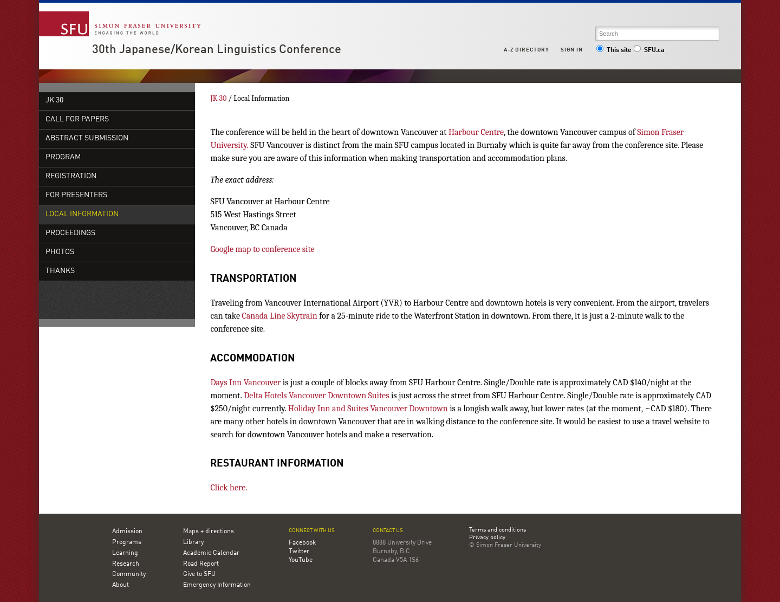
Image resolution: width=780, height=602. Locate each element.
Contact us (388, 530)
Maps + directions (208, 531)
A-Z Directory (526, 50)
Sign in (572, 50)
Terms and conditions (497, 530)
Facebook (302, 543)
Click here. (228, 488)
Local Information (82, 214)
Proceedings (70, 233)
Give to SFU (199, 574)
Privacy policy (487, 538)
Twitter (299, 551)
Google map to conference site (262, 249)
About (120, 585)
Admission (127, 531)
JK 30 (54, 100)
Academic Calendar (211, 553)
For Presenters (76, 195)
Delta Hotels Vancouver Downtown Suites (316, 395)
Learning (125, 553)
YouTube (301, 560)
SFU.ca (649, 50)
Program (63, 157)
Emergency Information (217, 585)
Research (125, 564)
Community (129, 574)
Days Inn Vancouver (245, 382)
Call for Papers (77, 119)
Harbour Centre (476, 132)
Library (193, 542)
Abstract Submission (87, 138)
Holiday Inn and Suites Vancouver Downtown (368, 408)
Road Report (201, 564)
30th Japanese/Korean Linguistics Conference (216, 50)
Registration (71, 176)
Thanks (60, 271)
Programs (126, 542)
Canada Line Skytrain (279, 316)
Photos (60, 252)
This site (613, 50)
